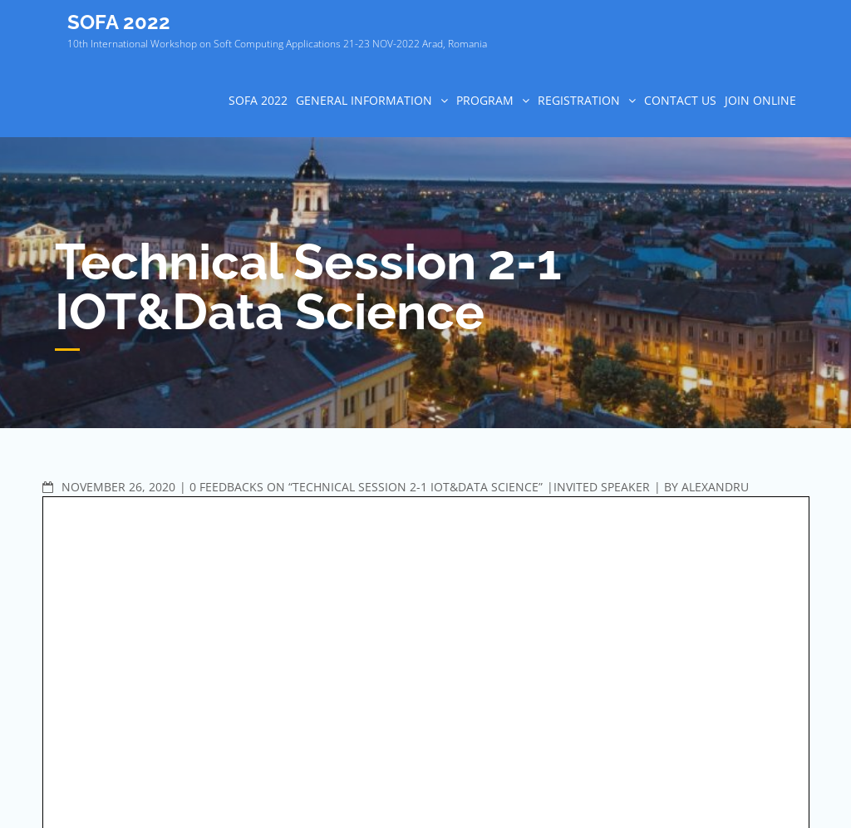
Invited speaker (601, 487)
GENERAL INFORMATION (364, 100)
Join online (760, 100)
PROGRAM (485, 100)
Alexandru (715, 487)
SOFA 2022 (118, 22)
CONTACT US (680, 100)
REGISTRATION (579, 100)
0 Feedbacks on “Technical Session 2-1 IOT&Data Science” (366, 487)
